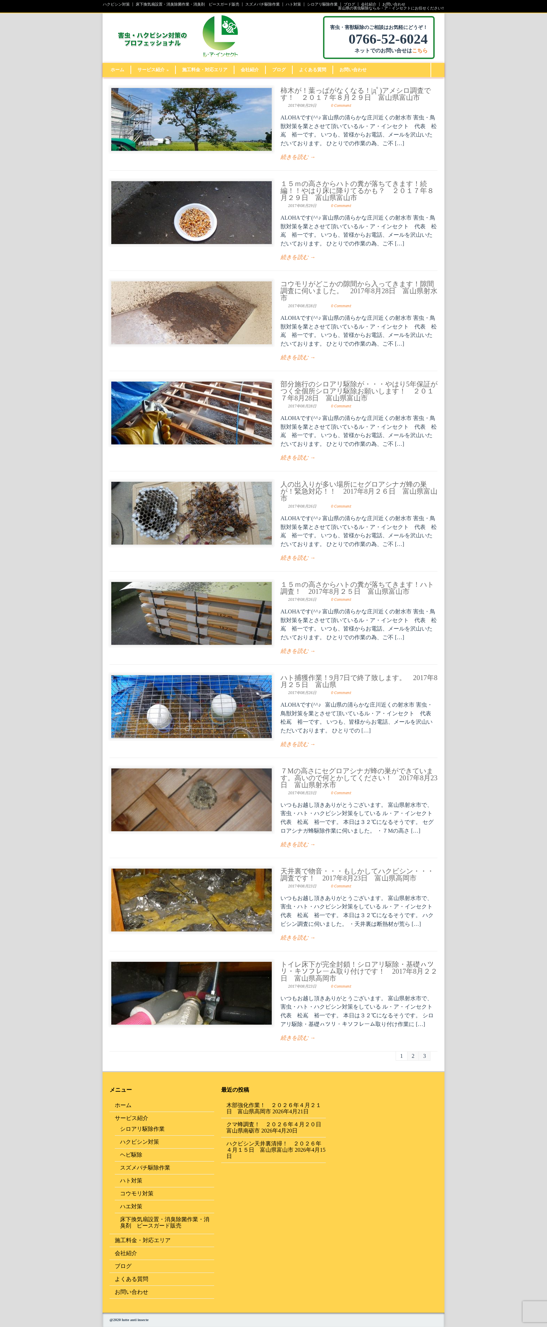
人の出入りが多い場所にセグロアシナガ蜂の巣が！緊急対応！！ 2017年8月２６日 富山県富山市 (358, 491)
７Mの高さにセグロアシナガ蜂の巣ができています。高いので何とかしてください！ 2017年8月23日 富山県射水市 (358, 778)
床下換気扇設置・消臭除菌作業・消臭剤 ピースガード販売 (187, 4)
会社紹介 (368, 4)
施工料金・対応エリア (204, 69)
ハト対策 (293, 4)
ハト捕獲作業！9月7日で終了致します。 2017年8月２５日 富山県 (358, 681)
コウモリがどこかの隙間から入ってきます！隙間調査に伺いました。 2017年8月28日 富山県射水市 (358, 291)
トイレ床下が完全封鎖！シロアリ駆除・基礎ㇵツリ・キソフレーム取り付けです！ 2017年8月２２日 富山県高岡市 (358, 971)
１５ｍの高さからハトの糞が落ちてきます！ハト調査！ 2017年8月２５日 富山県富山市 (357, 588)
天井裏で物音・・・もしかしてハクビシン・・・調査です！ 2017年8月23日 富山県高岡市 (357, 874)
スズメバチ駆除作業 (262, 4)
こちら (420, 50)
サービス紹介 (153, 69)
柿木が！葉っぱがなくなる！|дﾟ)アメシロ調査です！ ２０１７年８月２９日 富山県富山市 (355, 94)
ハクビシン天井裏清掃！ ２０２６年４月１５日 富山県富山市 (273, 1147)
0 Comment (341, 105)
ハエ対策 (131, 1206)
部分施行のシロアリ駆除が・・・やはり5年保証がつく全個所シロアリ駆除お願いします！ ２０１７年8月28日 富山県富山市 (358, 391)
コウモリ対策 (136, 1193)
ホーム (117, 69)
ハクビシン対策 (116, 4)
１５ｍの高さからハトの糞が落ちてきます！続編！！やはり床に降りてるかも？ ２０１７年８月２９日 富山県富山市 (357, 190)
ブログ (349, 4)
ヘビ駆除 (131, 1155)
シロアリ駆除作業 (322, 4)
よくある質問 (312, 69)
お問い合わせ (393, 4)
